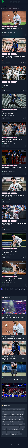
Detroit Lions (11, 411)
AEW (18, 431)
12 (19, 289)
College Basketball (6, 424)
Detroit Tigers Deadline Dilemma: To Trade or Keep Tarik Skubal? (13, 57)
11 (18, 289)
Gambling (4, 426)
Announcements (11, 431)
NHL (4, 421)
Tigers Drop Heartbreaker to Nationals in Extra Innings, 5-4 (14, 84)
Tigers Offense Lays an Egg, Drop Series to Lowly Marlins (13, 251)
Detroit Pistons (11, 409)
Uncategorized (6, 414)
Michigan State (20, 424)
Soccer (17, 426)
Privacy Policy (20, 441)
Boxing (21, 429)
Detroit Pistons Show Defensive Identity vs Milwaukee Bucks (13, 318)
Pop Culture (5, 416)
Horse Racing (15, 429)
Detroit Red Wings (12, 421)
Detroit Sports (13, 416)
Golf (13, 424)
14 (23, 289)
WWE (4, 431)
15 (24, 289)
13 (21, 289)
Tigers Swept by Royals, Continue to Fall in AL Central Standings (14, 224)
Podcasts (20, 419)
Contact (10, 441)
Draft (8, 429)
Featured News (20, 409)
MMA (22, 426)
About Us (7, 441)
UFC (3, 429)
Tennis (19, 434)
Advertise (15, 441)
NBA (4, 409)
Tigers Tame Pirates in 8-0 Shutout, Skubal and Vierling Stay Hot (13, 112)
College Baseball (12, 419)
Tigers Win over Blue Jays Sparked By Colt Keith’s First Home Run (13, 196)
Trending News (4, 26)
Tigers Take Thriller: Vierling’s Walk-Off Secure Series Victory (12, 140)
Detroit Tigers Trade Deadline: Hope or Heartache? (12, 29)
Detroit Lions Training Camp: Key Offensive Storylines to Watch (13, 380)
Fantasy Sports (6, 434)
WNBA (20, 416)
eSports (14, 434)
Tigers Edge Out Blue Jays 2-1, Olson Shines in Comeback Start (14, 168)
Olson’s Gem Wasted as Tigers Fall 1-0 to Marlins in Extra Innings (12, 279)
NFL (4, 411)
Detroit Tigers (14, 26)
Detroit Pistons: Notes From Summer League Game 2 (13, 400)
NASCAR (11, 426)
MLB (9, 26)
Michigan (4, 419)
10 (16, 289)
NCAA (20, 421)
